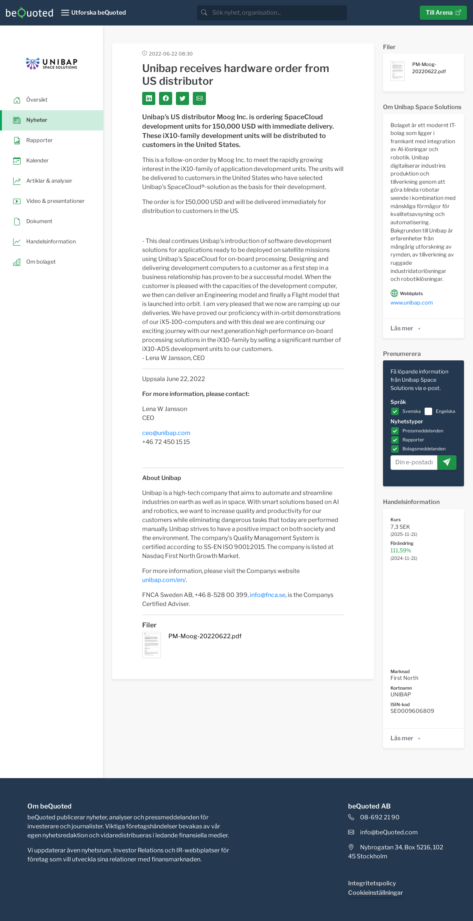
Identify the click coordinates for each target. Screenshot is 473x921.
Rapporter (413, 439)
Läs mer (406, 328)
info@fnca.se (267, 594)
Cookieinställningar (375, 892)
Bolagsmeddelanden (424, 449)
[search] (279, 12)
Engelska (445, 411)
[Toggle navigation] (93, 12)
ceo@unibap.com (166, 432)
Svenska (411, 411)
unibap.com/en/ (164, 580)
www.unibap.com (411, 302)
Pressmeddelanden (422, 431)
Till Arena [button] (443, 12)
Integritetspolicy (372, 883)
